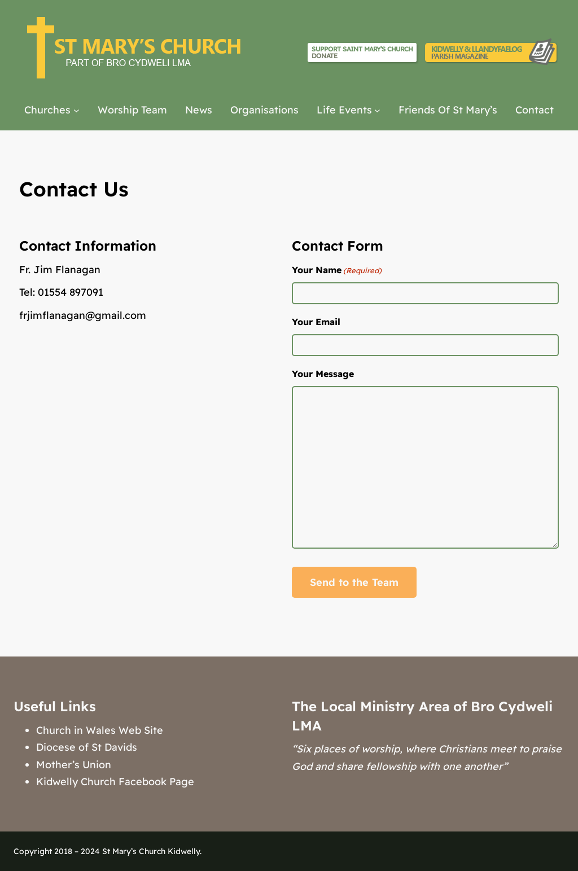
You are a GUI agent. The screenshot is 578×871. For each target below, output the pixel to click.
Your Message (323, 373)
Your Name (337, 270)
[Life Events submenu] (377, 110)
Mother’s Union (73, 764)
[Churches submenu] (76, 110)
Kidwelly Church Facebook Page (115, 781)
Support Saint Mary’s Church (362, 52)
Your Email (316, 321)
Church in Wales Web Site (99, 730)
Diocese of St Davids (86, 747)
